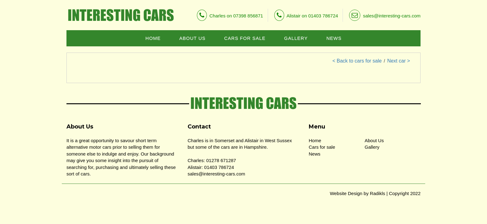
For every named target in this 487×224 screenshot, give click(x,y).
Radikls (377, 193)
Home (315, 140)
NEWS (334, 38)
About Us (374, 140)
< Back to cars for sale (357, 60)
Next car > (398, 60)
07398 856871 (248, 15)
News (315, 153)
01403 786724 (323, 15)
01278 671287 (221, 160)
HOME (153, 38)
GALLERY (296, 38)
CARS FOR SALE (245, 38)
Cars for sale (322, 147)
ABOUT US (192, 38)
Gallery (372, 147)
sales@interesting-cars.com (385, 15)
